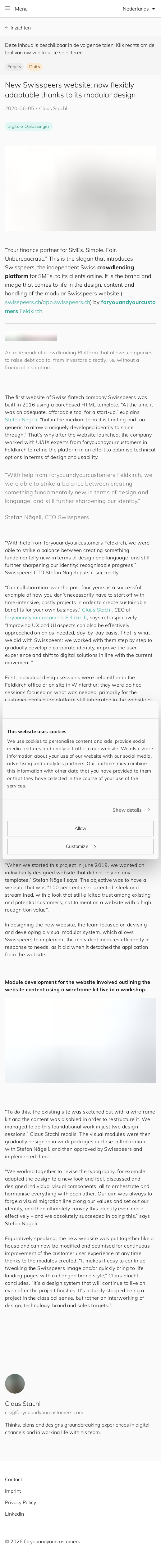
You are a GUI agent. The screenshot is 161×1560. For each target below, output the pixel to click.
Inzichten (18, 28)
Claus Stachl (97, 610)
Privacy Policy (20, 1502)
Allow (81, 828)
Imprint (13, 1491)
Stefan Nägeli (21, 419)
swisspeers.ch (23, 302)
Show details (127, 810)
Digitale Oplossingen (28, 126)
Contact (13, 1479)
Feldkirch (31, 311)
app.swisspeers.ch (66, 302)
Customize (81, 846)
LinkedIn (14, 1514)
